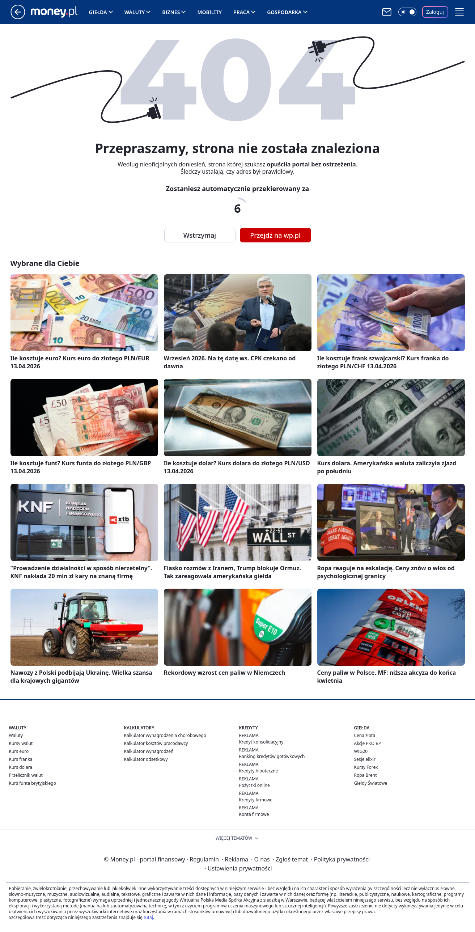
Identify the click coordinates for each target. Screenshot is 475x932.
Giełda (98, 12)
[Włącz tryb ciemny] (407, 12)
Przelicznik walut (26, 775)
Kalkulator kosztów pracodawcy (156, 743)
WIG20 (361, 751)
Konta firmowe (254, 814)
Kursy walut (21, 743)
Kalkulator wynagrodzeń (149, 751)
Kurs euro (19, 751)
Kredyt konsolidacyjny (261, 742)
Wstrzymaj (199, 235)
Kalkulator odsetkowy (146, 759)
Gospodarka (284, 12)
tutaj (148, 917)
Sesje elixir (365, 759)
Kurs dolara (21, 767)
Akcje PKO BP (367, 743)
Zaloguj (435, 11)
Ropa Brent (365, 775)
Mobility (209, 12)
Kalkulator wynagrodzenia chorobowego (165, 735)
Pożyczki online (254, 785)
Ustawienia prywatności (238, 868)
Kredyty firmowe (256, 800)
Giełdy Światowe (370, 783)
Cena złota (365, 735)
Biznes (171, 12)
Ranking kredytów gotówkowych (272, 756)
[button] (459, 12)
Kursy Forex (366, 767)
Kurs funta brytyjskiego (32, 783)
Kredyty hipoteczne (258, 771)
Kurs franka (21, 759)
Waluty (134, 12)
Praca (241, 12)
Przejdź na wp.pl (275, 235)
